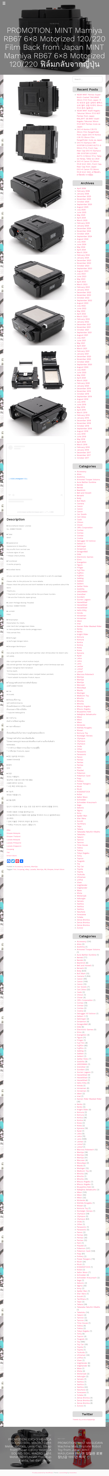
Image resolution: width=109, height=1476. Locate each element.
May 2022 (81, 311)
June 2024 (81, 244)
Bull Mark (81, 501)
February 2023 (83, 287)
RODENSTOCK (83, 792)
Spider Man (82, 816)
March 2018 (82, 444)
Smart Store (12, 856)
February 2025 (83, 223)
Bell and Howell (84, 493)
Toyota (80, 869)
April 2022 (81, 314)
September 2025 (84, 204)
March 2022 (82, 316)
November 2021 (84, 327)
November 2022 (84, 295)
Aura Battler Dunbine (86, 482)
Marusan (81, 685)
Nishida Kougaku (84, 728)
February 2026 (83, 191)
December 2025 (84, 196)
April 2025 (81, 218)
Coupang (10, 849)
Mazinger (81, 693)
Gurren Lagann (84, 599)
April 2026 (81, 188)
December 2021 (84, 324)
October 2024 (83, 234)
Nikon (79, 717)
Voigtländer (82, 885)
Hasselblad (82, 602)
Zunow (80, 928)
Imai (79, 623)
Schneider (81, 800)
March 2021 (82, 348)
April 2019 (81, 410)
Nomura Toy (82, 733)
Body (79, 498)
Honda (80, 613)
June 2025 (81, 212)
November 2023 (84, 263)
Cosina (80, 538)
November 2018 (84, 423)
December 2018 (84, 420)
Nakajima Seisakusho (86, 714)
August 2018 (82, 431)
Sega (79, 805)
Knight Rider (82, 634)
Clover (80, 525)
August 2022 (82, 303)
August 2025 (82, 207)
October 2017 (83, 458)
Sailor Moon (82, 797)
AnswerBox (73, 1472)
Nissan (80, 730)
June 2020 (81, 372)
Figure (79, 565)
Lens (79, 663)
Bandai (80, 485)
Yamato (80, 901)
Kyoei (79, 655)
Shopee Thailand (13, 836)
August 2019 (82, 399)
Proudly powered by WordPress (42, 1472)
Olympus (81, 738)
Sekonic (80, 808)
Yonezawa (81, 914)
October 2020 (83, 362)
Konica (80, 642)
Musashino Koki (84, 712)
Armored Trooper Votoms (88, 479)
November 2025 (84, 199)
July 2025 (81, 210)
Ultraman (81, 877)
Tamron (80, 840)
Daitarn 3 (81, 543)
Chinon (80, 522)
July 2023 (81, 274)
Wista (79, 893)
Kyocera (80, 653)
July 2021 (81, 338)
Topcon (80, 858)
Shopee (50, 869)
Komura (80, 637)
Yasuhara (81, 912)
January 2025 (83, 226)
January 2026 (83, 194)
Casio (79, 519)
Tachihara (81, 824)
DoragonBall (82, 551)
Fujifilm (80, 573)
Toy (78, 864)
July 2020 (81, 370)
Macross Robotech (85, 674)
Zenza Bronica (83, 920)
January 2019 (83, 418)
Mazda (80, 690)
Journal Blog (63, 1472)
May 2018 (81, 439)
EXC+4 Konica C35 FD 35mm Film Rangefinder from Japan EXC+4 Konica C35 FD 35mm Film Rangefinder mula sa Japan (89, 134)
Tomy (79, 856)
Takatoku (81, 834)
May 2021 (81, 343)
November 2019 (84, 391)
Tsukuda (81, 874)
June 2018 (81, 436)
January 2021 (83, 354)
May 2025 (81, 215)
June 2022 (81, 308)
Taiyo (79, 826)
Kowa (79, 647)
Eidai (79, 554)
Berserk (80, 495)
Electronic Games (85, 557)
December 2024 (84, 228)
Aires (79, 474)
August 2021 (82, 335)
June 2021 (81, 340)
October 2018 (83, 426)
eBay (8, 830)
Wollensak (81, 896)
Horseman (81, 615)
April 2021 (81, 346)
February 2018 (83, 447)
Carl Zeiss (81, 517)
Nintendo (81, 725)
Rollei (79, 794)
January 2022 (83, 322)
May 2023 (81, 279)
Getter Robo (82, 586)
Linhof (80, 669)
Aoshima (81, 477)
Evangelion (82, 562)
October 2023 (83, 266)
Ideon (79, 621)
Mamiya (34, 866)
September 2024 (84, 236)
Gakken (80, 581)
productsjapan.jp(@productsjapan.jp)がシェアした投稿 (35, 512)
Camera (27, 866)
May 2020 (81, 375)
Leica (79, 658)
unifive (80, 880)
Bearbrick (81, 490)
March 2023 (82, 284)
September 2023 (84, 268)
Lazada (33, 869)
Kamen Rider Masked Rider (89, 626)
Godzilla (80, 589)
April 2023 (81, 282)
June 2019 (81, 404)
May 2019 (81, 407)
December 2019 (84, 388)
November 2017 (84, 455)
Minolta (80, 698)
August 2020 (82, 367)
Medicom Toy (83, 696)
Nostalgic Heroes (85, 736)
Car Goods (82, 514)
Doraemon (81, 549)
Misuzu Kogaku (83, 706)
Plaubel (80, 770)
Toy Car (80, 866)
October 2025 (83, 202)
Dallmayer (81, 546)
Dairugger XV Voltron (86, 541)
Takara (80, 829)
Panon (79, 757)
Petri (79, 768)
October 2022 (83, 298)
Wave (79, 890)
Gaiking (80, 578)
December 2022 (84, 292)
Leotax (80, 666)
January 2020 (83, 386)
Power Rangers (84, 784)
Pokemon (81, 773)
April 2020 (81, 378)
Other (79, 749)
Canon (80, 506)
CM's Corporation (85, 527)
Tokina (80, 848)
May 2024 (81, 247)
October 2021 (83, 330)
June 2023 (81, 276)
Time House (82, 845)
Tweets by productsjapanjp (84, 1419)
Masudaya (81, 688)
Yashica (80, 904)
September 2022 (84, 300)
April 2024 (81, 250)
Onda (79, 746)
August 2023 (82, 271)
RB (45, 869)
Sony (79, 813)
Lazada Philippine (14, 843)
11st (8, 852)
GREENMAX (82, 591)
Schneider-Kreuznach (87, 802)
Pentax (80, 760)
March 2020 (82, 380)
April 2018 (81, 442)
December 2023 (84, 260)
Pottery (80, 781)
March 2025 (82, 220)
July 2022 (81, 306)
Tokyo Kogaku (83, 853)
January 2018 (83, 450)
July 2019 (81, 402)
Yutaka (80, 917)
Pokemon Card (83, 776)
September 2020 (84, 364)
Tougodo (81, 861)
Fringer (80, 567)
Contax (80, 530)
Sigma (79, 810)
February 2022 (83, 319)
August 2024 (82, 239)
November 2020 (84, 359)
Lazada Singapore (14, 846)
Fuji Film (81, 570)
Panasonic (81, 752)
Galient (80, 583)
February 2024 (83, 255)
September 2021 (84, 332)
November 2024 (84, 231)
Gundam (81, 597)
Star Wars (81, 818)
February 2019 (83, 415)
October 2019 (83, 394)
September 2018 (84, 428)
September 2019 (84, 396)
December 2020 (84, 356)
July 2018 (81, 434)
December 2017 (84, 452)
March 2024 (82, 252)
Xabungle (81, 898)
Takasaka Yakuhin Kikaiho (88, 832)
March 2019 (82, 412)
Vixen (79, 882)
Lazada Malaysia (13, 840)
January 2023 (83, 290)
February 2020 (83, 383)
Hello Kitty (82, 610)
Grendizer (81, 594)
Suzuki (80, 821)
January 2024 (83, 258)
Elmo (79, 559)
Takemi (80, 837)
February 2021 (83, 351)
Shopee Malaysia (13, 833)
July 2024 (81, 242)
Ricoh (79, 786)
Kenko (79, 629)
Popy (79, 778)
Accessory (19, 866)
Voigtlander (82, 888)
